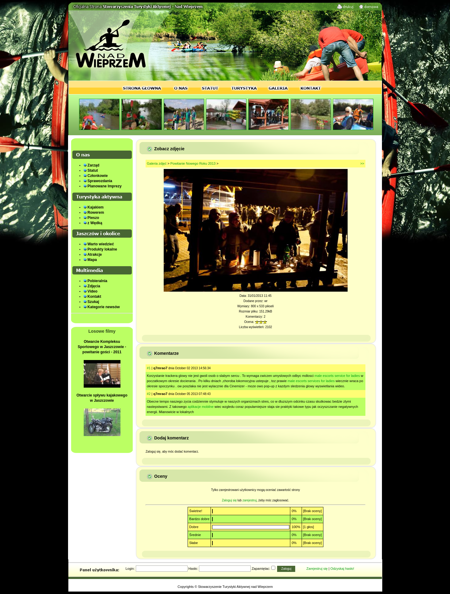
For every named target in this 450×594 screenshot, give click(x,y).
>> (362, 163)
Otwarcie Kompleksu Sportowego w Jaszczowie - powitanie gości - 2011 (102, 346)
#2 (149, 394)
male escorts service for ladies (337, 375)
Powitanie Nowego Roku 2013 (192, 163)
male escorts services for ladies (311, 381)
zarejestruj (249, 500)
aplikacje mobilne (200, 406)
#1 (149, 368)
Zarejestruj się (317, 568)
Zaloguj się (229, 500)
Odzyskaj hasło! (342, 568)
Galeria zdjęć (156, 163)
